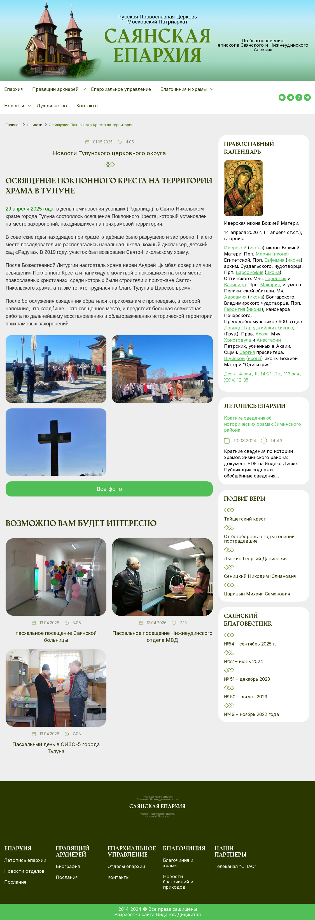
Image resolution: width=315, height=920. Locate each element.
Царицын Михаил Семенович (257, 594)
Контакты (87, 105)
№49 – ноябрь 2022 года (251, 714)
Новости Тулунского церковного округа (109, 153)
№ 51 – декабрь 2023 (247, 679)
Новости (34, 124)
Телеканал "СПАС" (235, 866)
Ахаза (262, 334)
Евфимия (274, 260)
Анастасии (268, 340)
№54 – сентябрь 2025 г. (250, 644)
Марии (263, 254)
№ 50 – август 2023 (245, 697)
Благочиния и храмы (178, 863)
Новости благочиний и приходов (178, 882)
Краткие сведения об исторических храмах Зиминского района (263, 424)
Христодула (237, 340)
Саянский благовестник (248, 621)
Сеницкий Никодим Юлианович (261, 576)
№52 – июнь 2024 (243, 661)
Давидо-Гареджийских (250, 327)
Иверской (235, 247)
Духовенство (52, 105)
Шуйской (234, 358)
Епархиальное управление (121, 89)
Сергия (247, 352)
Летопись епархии (254, 407)
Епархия (13, 89)
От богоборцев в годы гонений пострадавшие (259, 539)
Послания (15, 882)
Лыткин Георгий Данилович (256, 559)
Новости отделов (24, 871)
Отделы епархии (126, 866)
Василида (235, 284)
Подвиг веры (244, 500)
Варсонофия (249, 272)
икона (256, 247)
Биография (68, 866)
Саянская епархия (157, 48)
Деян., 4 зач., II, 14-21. (248, 374)
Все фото (109, 489)
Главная (13, 124)
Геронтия (275, 278)
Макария (270, 284)
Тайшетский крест (245, 519)
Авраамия (235, 297)
